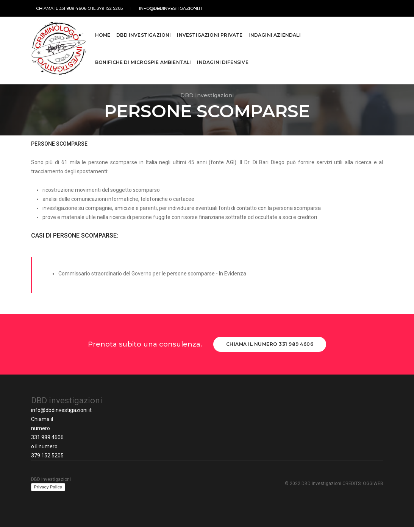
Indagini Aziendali (274, 31)
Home (103, 31)
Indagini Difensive (222, 58)
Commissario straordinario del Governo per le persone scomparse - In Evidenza (152, 273)
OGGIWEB (373, 483)
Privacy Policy (48, 487)
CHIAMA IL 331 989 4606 (56, 8)
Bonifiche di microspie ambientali (143, 58)
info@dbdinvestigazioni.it (158, 8)
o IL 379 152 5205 (100, 8)
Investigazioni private (209, 31)
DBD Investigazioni (143, 31)
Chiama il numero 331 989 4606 (270, 344)
